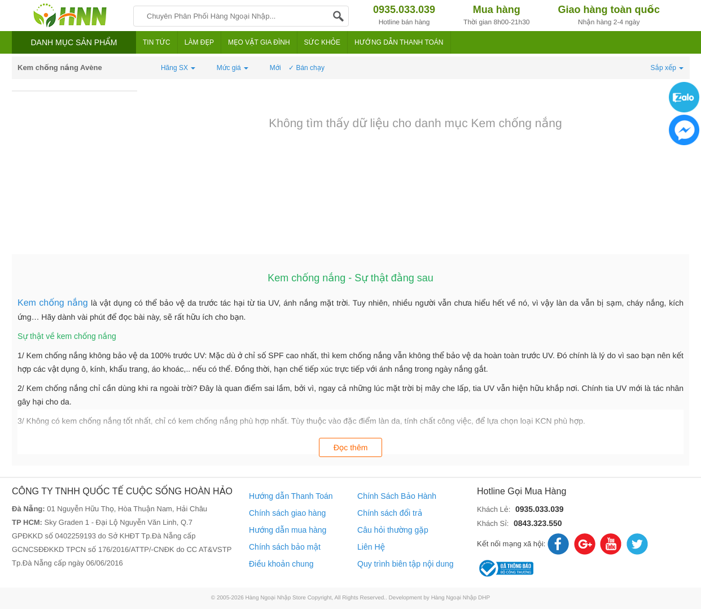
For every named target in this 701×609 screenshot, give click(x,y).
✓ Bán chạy (306, 68)
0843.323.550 (538, 523)
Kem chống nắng (54, 303)
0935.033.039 (539, 509)
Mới (275, 68)
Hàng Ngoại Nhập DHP (460, 598)
